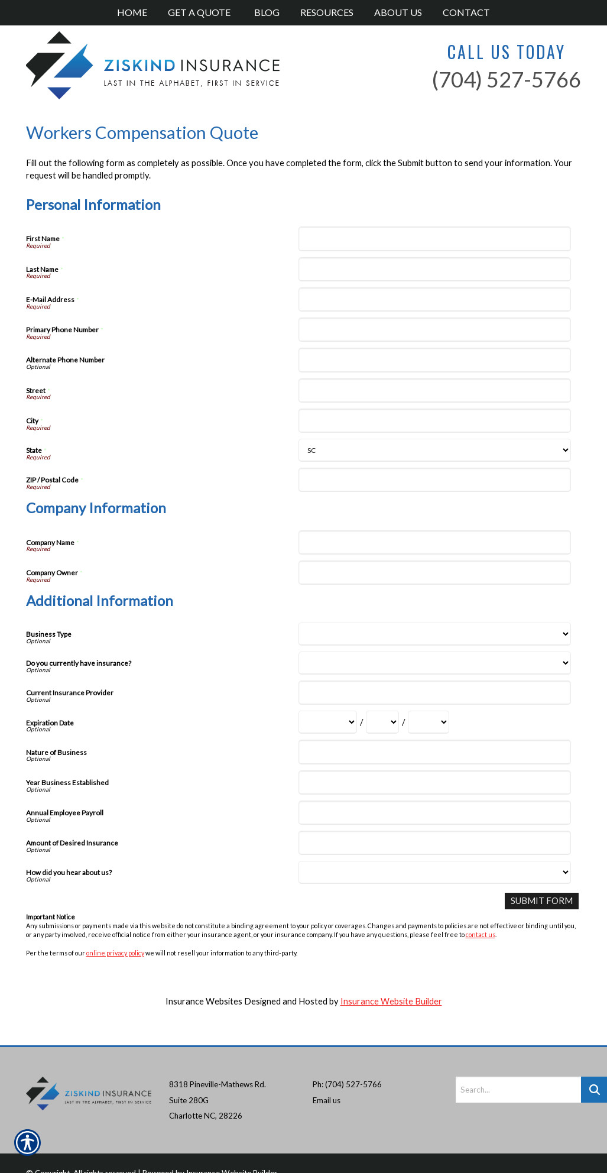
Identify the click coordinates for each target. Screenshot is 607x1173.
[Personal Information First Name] (434, 238)
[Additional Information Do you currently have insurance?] (434, 663)
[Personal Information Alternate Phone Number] (434, 360)
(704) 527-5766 (506, 79)
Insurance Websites (203, 1001)
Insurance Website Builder (391, 1001)
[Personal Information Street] (434, 390)
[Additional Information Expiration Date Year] (428, 722)
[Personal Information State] (434, 450)
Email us (326, 1080)
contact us (480, 934)
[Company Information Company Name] (434, 542)
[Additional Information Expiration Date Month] (327, 722)
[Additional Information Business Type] (434, 634)
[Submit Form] (542, 901)
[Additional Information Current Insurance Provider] (434, 693)
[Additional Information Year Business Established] (434, 782)
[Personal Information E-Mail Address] (434, 299)
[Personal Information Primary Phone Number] (434, 329)
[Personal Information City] (434, 421)
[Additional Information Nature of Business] (434, 752)
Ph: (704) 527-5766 (347, 1065)
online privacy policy (115, 952)
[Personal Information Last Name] (434, 269)
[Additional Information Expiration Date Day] (382, 722)
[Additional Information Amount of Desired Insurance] (434, 843)
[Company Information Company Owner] (434, 572)
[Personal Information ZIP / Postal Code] (434, 480)
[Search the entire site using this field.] (518, 1070)
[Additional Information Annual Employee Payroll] (434, 813)
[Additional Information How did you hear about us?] (434, 872)
